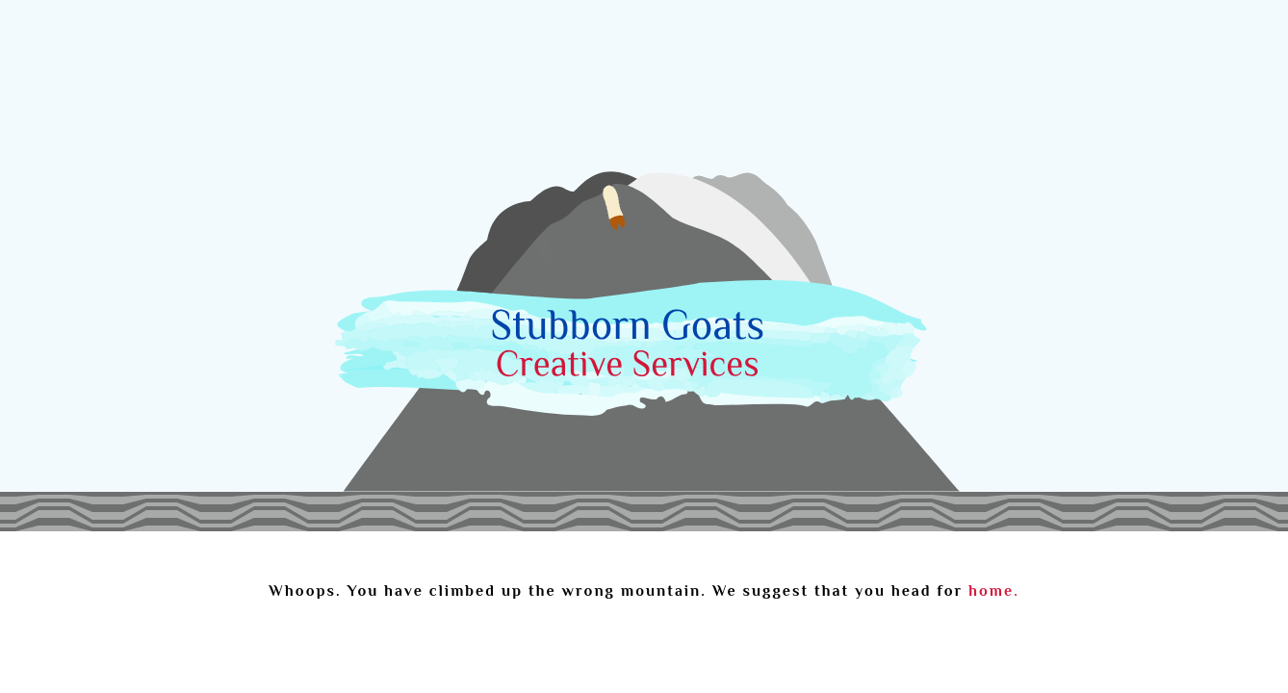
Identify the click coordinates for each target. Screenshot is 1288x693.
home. (993, 591)
